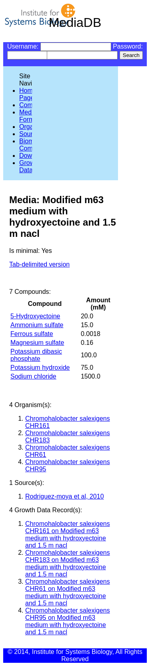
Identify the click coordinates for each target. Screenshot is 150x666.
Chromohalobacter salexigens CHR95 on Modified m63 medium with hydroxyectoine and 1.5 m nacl (67, 621)
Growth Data (29, 166)
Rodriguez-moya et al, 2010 (64, 496)
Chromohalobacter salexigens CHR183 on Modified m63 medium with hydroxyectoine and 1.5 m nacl (67, 563)
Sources (31, 133)
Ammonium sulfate (37, 325)
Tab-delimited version (39, 264)
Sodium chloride (33, 376)
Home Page (27, 94)
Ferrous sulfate (31, 333)
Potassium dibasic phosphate (36, 355)
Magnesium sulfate (37, 342)
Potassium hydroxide (40, 367)
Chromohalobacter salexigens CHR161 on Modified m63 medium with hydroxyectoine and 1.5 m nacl (67, 534)
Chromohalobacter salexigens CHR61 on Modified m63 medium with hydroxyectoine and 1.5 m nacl (67, 592)
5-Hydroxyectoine (35, 316)
